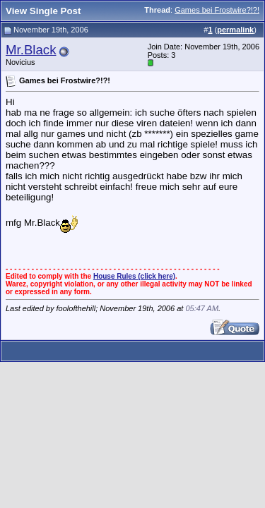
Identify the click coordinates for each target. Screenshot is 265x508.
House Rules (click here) (134, 276)
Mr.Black (31, 49)
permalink (235, 29)
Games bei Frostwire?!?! (217, 10)
